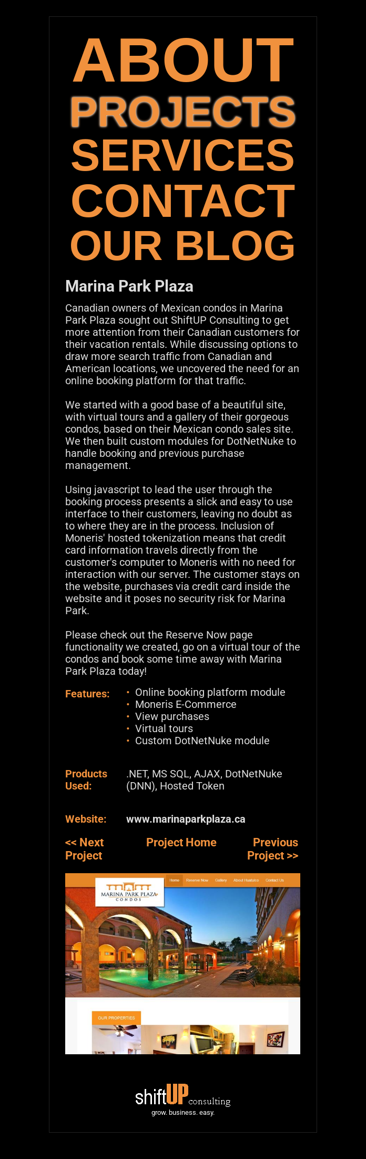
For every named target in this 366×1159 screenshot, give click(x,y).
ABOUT (183, 60)
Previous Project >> (272, 849)
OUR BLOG (182, 245)
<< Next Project (84, 849)
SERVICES (182, 155)
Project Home (181, 842)
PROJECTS (182, 111)
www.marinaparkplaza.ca (186, 819)
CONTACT (182, 201)
